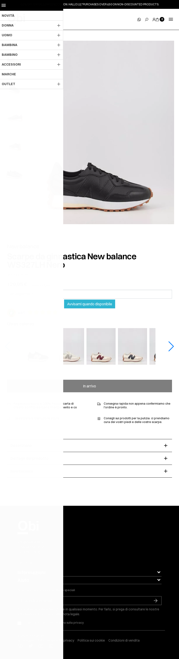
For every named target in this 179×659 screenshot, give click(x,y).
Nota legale (25, 640)
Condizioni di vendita (124, 640)
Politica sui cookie (91, 640)
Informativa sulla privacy (56, 640)
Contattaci (25, 562)
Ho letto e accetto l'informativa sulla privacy (53, 622)
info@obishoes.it (30, 542)
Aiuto (23, 580)
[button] (171, 346)
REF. (10, 275)
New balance (23, 246)
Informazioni (31, 572)
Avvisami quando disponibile (89, 304)
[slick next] (19, 41)
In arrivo (89, 386)
